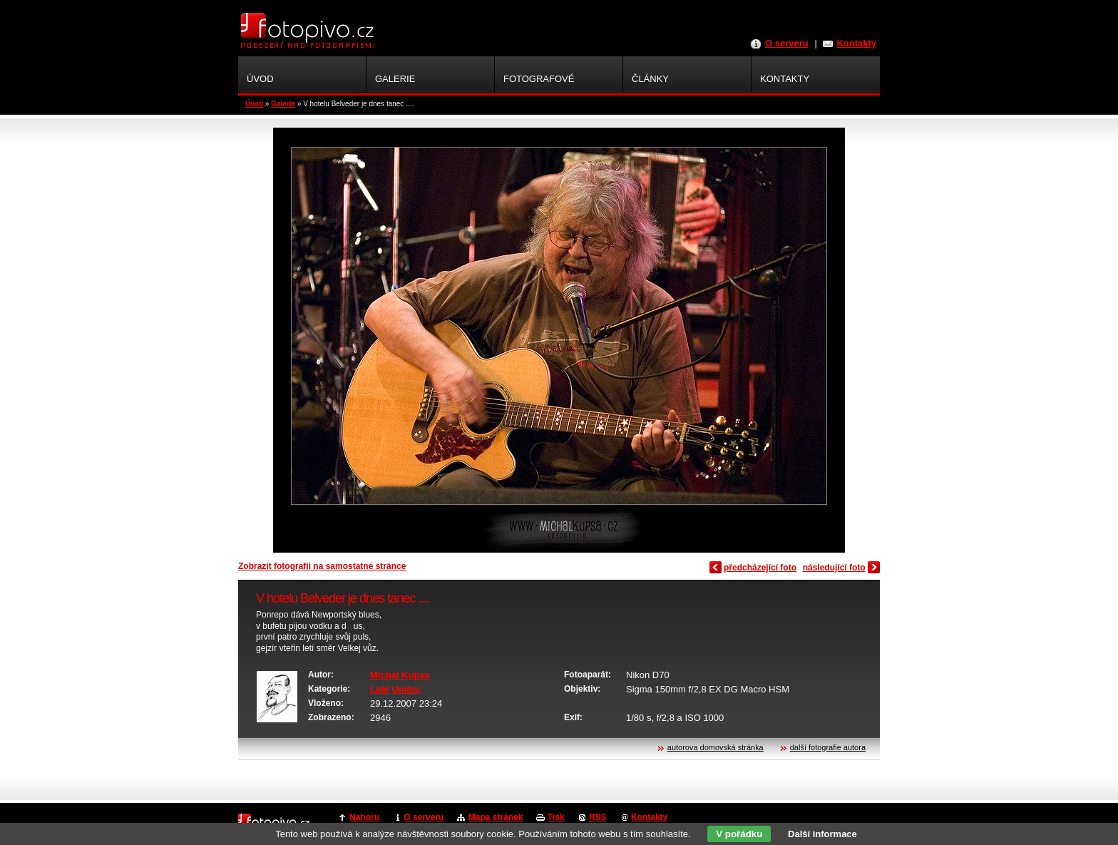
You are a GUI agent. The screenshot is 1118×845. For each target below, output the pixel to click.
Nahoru (364, 817)
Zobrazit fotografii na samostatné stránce (322, 566)
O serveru (787, 43)
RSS (598, 817)
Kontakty (856, 43)
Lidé (379, 689)
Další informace (822, 834)
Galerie (283, 104)
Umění (405, 689)
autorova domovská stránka (715, 747)
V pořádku (739, 834)
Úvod (254, 104)
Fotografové (538, 78)
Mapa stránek (495, 817)
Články (650, 78)
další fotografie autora (828, 747)
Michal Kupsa (400, 675)
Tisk (556, 817)
